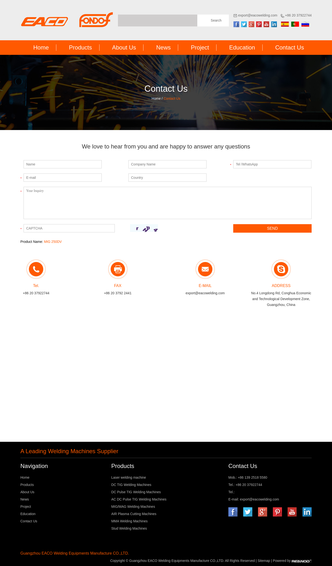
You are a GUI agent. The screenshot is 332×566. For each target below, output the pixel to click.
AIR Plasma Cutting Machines (133, 514)
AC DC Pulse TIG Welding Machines (138, 499)
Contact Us (289, 47)
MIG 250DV (53, 242)
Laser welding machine (128, 477)
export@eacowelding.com (257, 15)
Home (41, 47)
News (163, 47)
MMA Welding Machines (129, 521)
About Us (124, 47)
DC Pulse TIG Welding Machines (136, 492)
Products (80, 47)
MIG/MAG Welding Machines (133, 507)
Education (242, 47)
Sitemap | (265, 561)
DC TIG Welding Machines (131, 485)
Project (200, 47)
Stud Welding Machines (129, 528)
